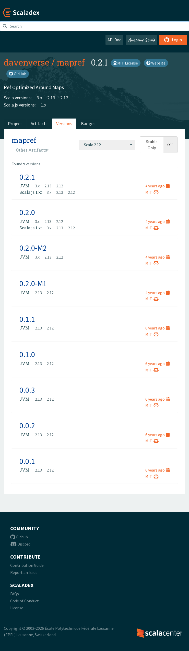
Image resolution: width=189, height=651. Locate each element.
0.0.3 (27, 390)
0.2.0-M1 (33, 283)
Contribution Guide (27, 565)
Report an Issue (24, 572)
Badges (88, 123)
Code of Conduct (24, 600)
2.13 (51, 98)
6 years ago (157, 327)
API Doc (114, 39)
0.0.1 (27, 461)
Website (156, 63)
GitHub (17, 73)
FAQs (14, 593)
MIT (152, 192)
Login (173, 39)
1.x (43, 105)
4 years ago (157, 185)
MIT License (125, 63)
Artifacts (39, 123)
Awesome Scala (141, 39)
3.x (39, 98)
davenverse (26, 62)
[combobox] (107, 145)
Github (19, 536)
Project (15, 123)
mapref (71, 62)
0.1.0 (27, 354)
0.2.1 (27, 177)
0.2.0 (27, 212)
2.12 (64, 98)
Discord (20, 544)
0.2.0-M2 (33, 248)
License (16, 607)
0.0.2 (27, 425)
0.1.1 (27, 319)
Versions (64, 123)
